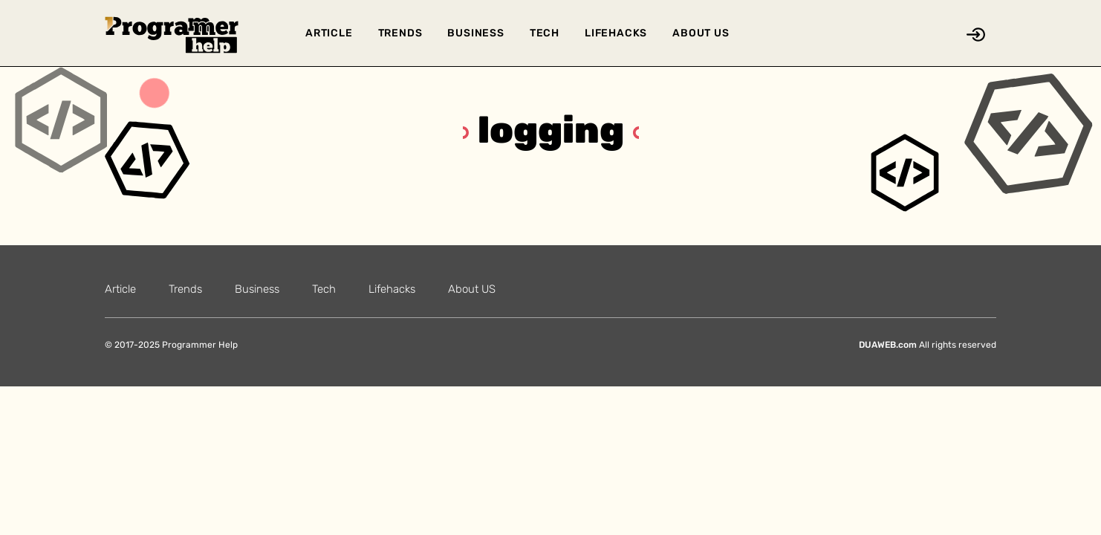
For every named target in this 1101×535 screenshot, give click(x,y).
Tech (544, 33)
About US (700, 33)
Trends (400, 33)
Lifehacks (616, 33)
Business (475, 33)
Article (329, 33)
